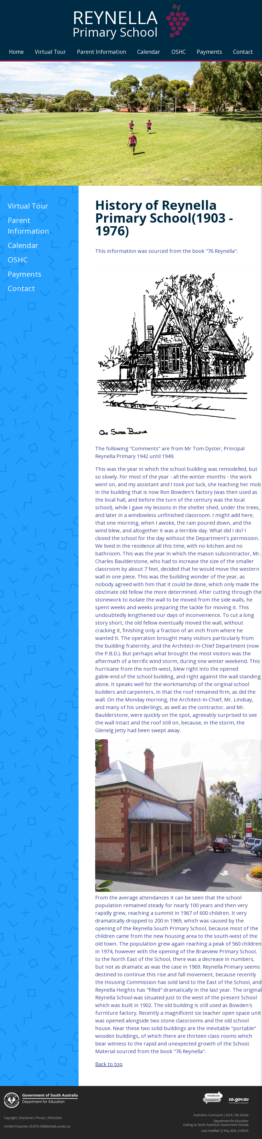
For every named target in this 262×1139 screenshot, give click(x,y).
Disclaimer (26, 1118)
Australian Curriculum (208, 1115)
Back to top (109, 1064)
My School (241, 1115)
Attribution (55, 1118)
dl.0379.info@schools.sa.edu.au (50, 1126)
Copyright (10, 1118)
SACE (229, 1115)
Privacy (40, 1118)
